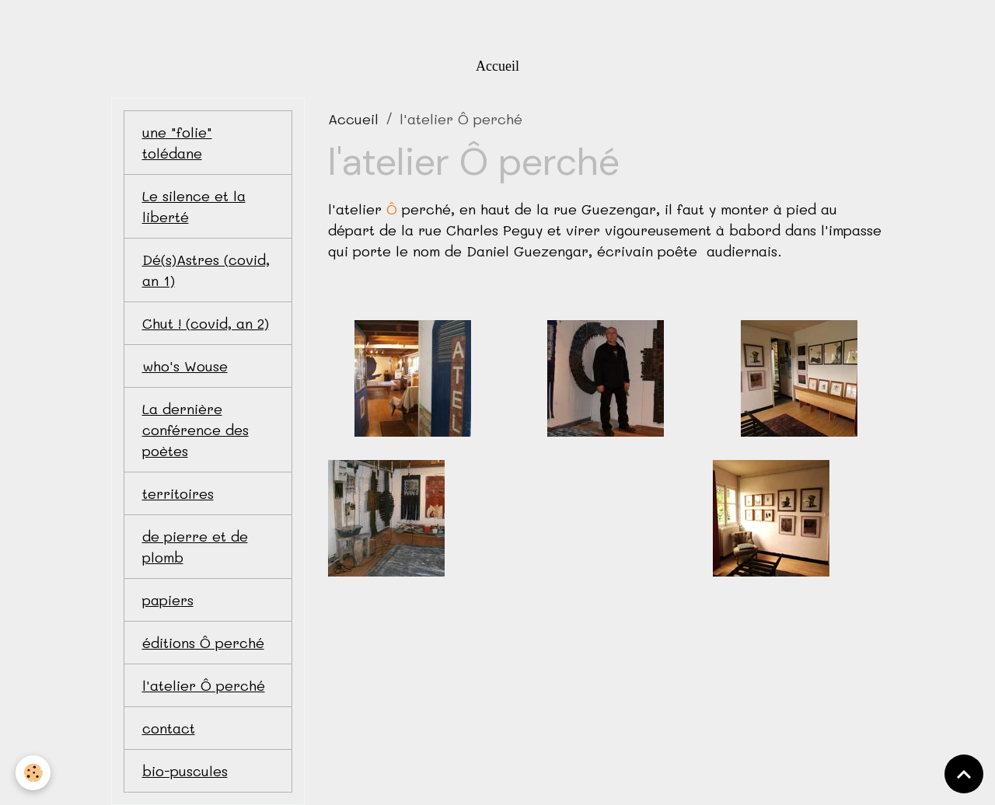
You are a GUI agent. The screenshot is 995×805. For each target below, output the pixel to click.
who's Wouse (185, 366)
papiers (168, 600)
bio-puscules (185, 770)
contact (168, 728)
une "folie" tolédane (177, 142)
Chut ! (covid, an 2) (205, 323)
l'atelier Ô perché (203, 685)
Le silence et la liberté (194, 206)
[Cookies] (33, 772)
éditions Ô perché (203, 642)
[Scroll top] (963, 773)
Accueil (497, 66)
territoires (178, 493)
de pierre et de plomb (195, 546)
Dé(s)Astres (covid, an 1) (206, 270)
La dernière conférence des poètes (195, 429)
